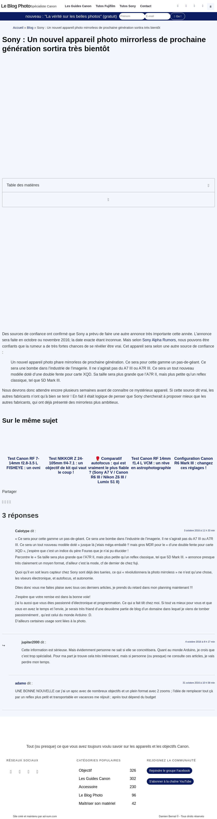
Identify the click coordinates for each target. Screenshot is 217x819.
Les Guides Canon (78, 6)
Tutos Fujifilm (105, 6)
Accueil (18, 27)
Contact (145, 6)
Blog (30, 27)
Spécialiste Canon (43, 6)
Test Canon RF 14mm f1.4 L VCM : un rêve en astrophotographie (151, 463)
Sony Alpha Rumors (159, 340)
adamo (20, 683)
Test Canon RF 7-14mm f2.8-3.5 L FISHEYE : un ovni (23, 463)
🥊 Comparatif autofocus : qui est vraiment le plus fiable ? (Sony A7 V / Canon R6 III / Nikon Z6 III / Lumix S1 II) (108, 470)
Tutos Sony (128, 6)
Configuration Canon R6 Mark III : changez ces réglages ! (193, 463)
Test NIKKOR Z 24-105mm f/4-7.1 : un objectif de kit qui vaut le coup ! (65, 465)
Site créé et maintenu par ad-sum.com (35, 816)
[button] (211, 6)
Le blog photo (15, 6)
